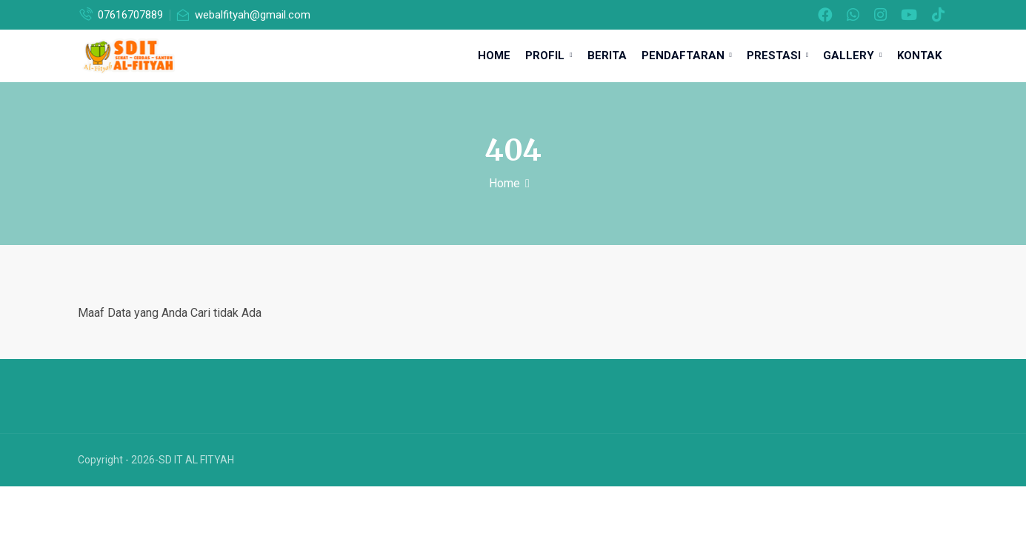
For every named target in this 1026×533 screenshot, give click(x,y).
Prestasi (777, 55)
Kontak (919, 55)
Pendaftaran (687, 55)
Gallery (852, 55)
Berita (607, 55)
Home (494, 55)
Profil (548, 55)
